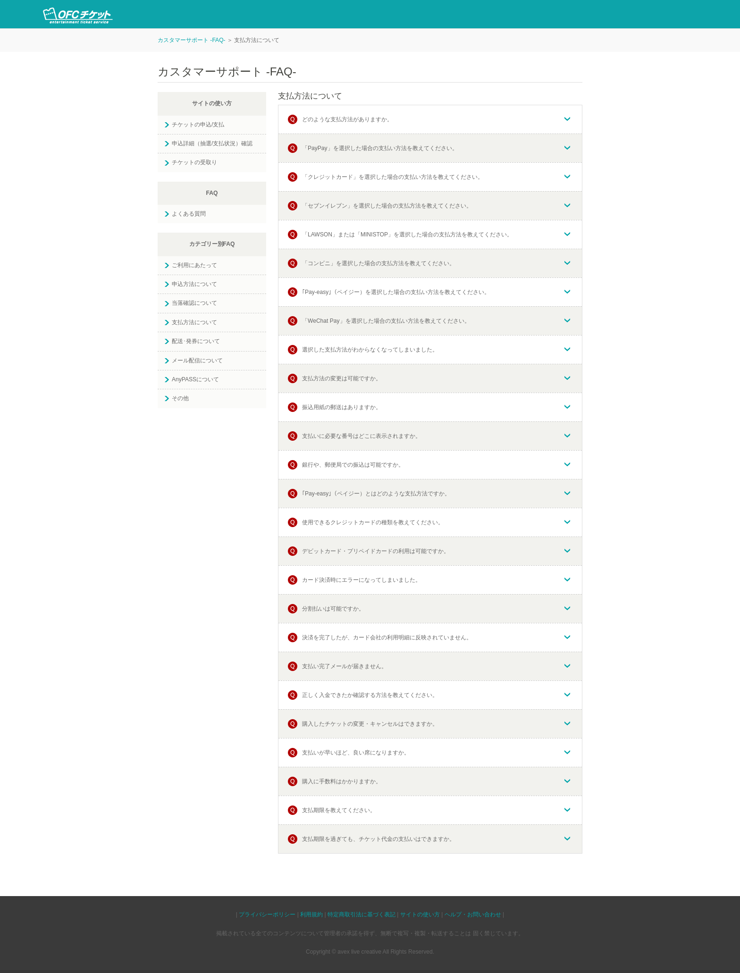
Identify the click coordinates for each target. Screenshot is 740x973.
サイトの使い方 (420, 914)
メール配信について (197, 360)
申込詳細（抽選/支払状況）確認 (212, 143)
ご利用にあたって (194, 265)
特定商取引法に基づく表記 (361, 914)
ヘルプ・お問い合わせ (473, 914)
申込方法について (194, 284)
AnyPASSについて (195, 379)
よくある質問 (189, 213)
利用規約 (311, 914)
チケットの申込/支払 (198, 124)
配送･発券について (196, 341)
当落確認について (194, 303)
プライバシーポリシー (267, 914)
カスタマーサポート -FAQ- (192, 40)
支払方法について (194, 322)
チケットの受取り (194, 162)
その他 (180, 398)
